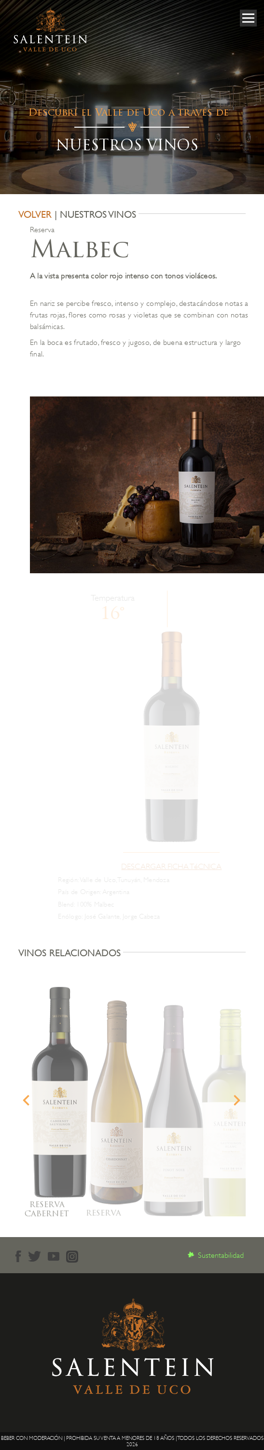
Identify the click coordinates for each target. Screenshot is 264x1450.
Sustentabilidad (221, 1255)
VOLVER (35, 214)
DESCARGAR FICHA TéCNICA (175, 866)
